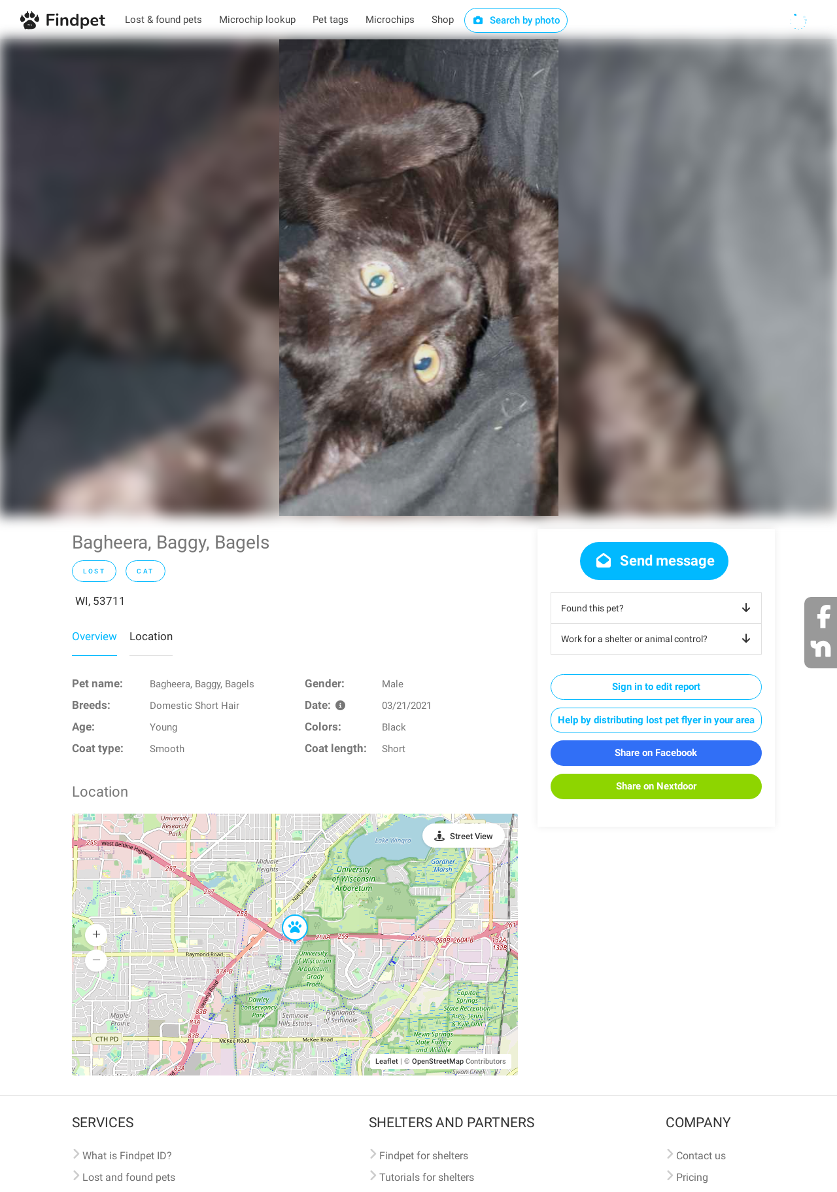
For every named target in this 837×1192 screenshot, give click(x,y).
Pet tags (331, 20)
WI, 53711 (100, 600)
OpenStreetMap (438, 1061)
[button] (286, 915)
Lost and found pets (128, 1177)
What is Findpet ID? (127, 1155)
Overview (94, 636)
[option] (418, 277)
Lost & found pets (163, 20)
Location (151, 636)
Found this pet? (658, 608)
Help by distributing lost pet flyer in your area (656, 720)
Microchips (390, 20)
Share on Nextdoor (656, 786)
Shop (443, 20)
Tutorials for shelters (426, 1177)
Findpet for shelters (423, 1155)
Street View (471, 836)
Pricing (692, 1177)
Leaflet (386, 1061)
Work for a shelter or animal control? (658, 638)
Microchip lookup (257, 20)
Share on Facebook (656, 753)
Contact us (701, 1155)
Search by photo (516, 20)
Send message (654, 560)
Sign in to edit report (656, 687)
